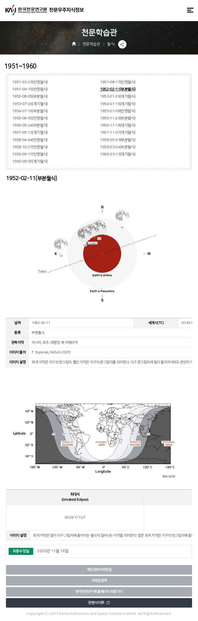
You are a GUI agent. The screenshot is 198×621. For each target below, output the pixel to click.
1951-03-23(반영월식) (30, 82)
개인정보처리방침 (99, 570)
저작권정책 (99, 581)
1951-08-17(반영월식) (118, 82)
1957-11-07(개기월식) (118, 132)
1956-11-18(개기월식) (118, 125)
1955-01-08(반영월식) (118, 111)
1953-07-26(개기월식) (30, 104)
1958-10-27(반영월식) (30, 147)
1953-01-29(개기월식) (118, 96)
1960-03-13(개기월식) (118, 154)
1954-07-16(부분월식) (30, 111)
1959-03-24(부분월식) (118, 147)
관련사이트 (99, 603)
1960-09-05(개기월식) (30, 161)
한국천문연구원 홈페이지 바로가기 (99, 592)
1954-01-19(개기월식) (118, 104)
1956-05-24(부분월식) (30, 125)
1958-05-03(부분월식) (118, 140)
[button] (122, 44)
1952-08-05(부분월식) (30, 96)
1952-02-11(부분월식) (118, 89)
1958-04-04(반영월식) (30, 140)
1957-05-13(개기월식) (30, 132)
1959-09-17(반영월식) (30, 154)
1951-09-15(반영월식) (30, 89)
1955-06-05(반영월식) (30, 118)
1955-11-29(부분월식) (118, 118)
